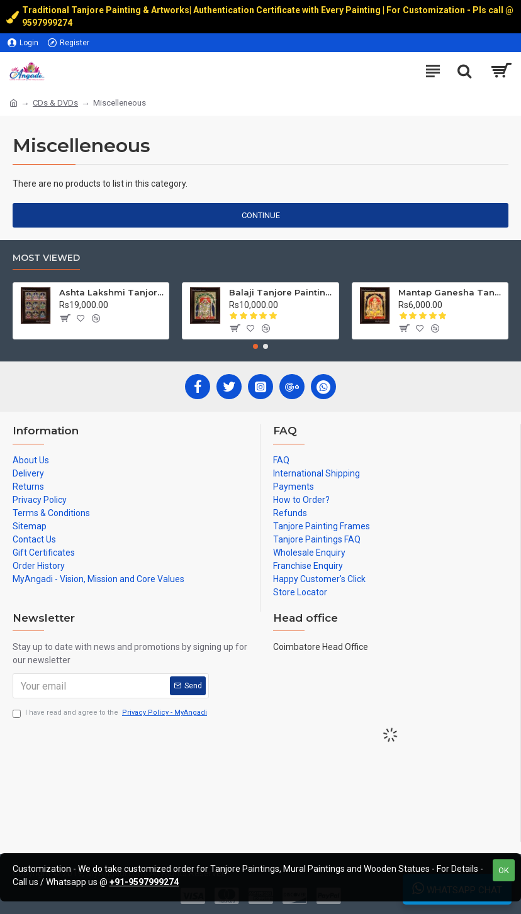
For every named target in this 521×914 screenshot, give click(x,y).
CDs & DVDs (55, 102)
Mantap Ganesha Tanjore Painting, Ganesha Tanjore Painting (450, 292)
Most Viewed (46, 258)
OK (503, 870)
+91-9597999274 (144, 882)
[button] (255, 346)
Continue (261, 215)
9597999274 (48, 23)
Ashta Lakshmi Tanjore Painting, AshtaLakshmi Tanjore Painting (111, 292)
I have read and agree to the (111, 713)
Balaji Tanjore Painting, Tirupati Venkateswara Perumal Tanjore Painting (281, 292)
